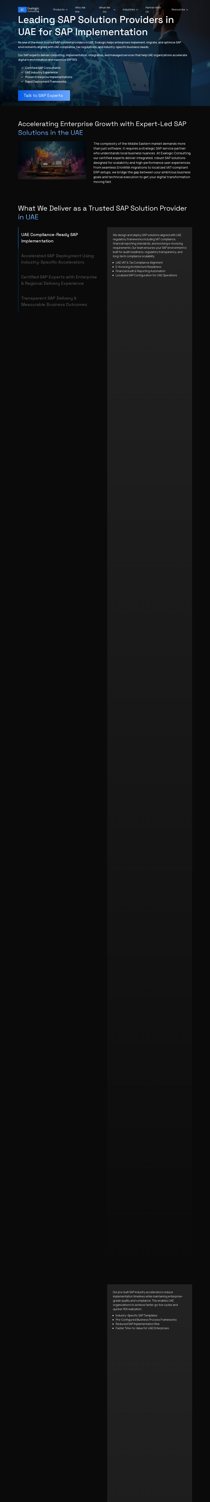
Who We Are (80, 9)
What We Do (107, 9)
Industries (131, 9)
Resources (180, 9)
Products (60, 9)
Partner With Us (153, 9)
